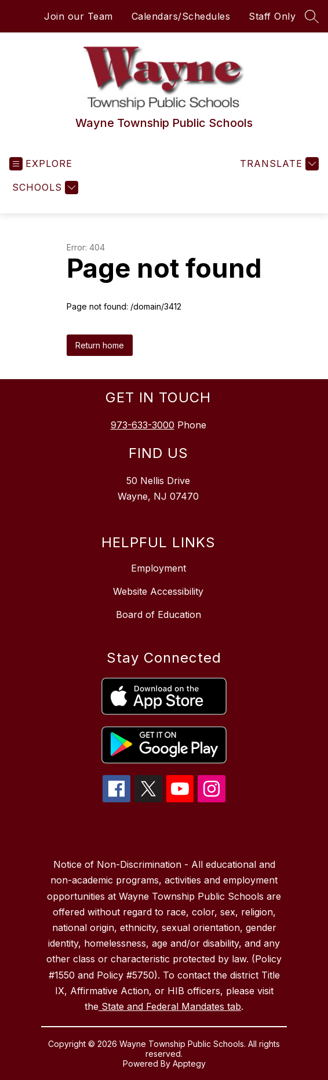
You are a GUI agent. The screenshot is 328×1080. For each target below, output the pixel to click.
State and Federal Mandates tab (170, 1006)
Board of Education (158, 614)
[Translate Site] (278, 164)
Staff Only (272, 16)
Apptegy (189, 1063)
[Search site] (312, 16)
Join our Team (78, 16)
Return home (99, 345)
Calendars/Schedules (181, 16)
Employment (158, 568)
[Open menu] (40, 164)
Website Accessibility (158, 591)
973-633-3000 (142, 425)
